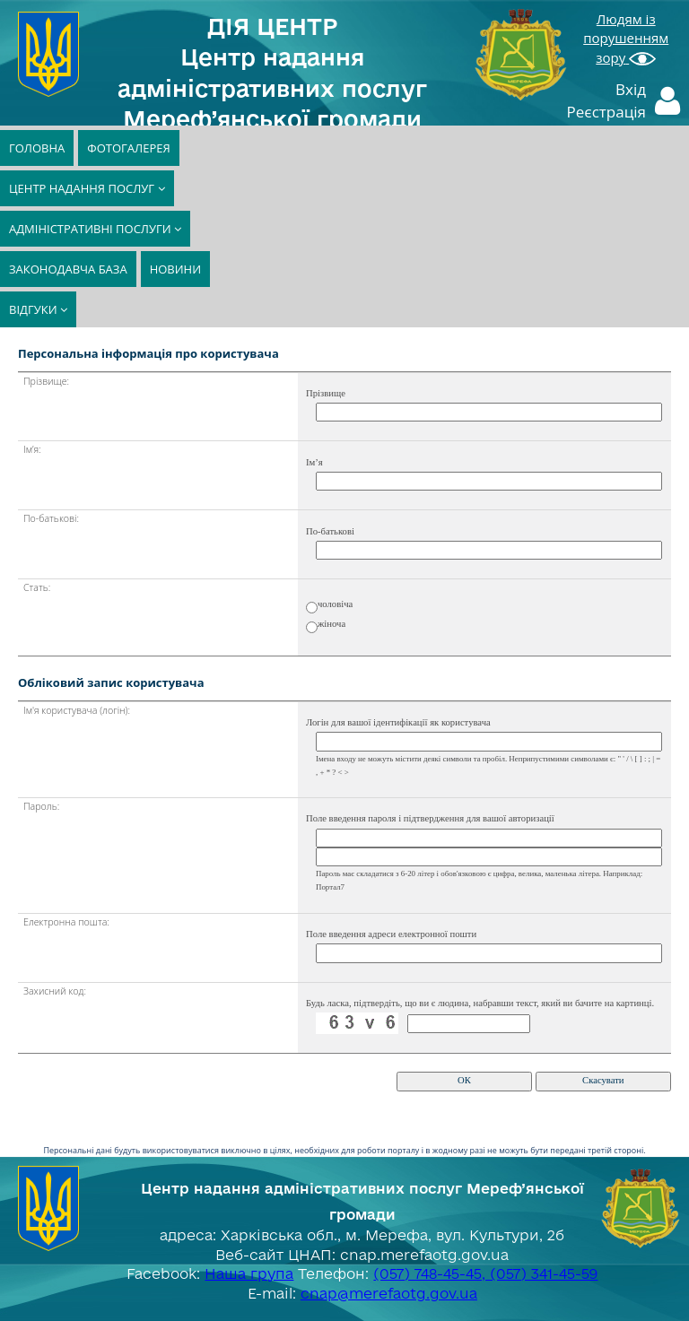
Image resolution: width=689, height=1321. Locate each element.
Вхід (630, 89)
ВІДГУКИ (38, 309)
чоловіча (335, 604)
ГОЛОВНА (37, 148)
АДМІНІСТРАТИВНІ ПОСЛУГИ (95, 229)
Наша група (249, 1273)
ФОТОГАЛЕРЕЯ (128, 148)
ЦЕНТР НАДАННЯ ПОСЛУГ (87, 188)
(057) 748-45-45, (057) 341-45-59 (485, 1273)
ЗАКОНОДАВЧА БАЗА (68, 269)
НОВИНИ (175, 269)
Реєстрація (607, 111)
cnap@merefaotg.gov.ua (389, 1293)
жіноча (331, 624)
